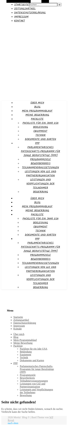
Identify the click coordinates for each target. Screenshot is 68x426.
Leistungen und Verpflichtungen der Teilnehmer (40, 184)
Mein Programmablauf (37, 111)
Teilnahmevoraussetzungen (40, 168)
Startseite (21, 5)
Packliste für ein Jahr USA (40, 123)
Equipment (40, 131)
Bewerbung (40, 192)
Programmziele (40, 159)
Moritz (5, 27)
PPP (37, 143)
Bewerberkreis (40, 163)
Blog (37, 107)
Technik (40, 135)
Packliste (37, 119)
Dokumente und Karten (40, 139)
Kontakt (19, 21)
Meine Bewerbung (37, 115)
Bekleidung (40, 127)
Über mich (37, 103)
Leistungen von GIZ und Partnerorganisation (40, 174)
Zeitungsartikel (25, 9)
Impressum (21, 17)
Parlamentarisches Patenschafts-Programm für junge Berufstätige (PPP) (40, 151)
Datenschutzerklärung (30, 13)
